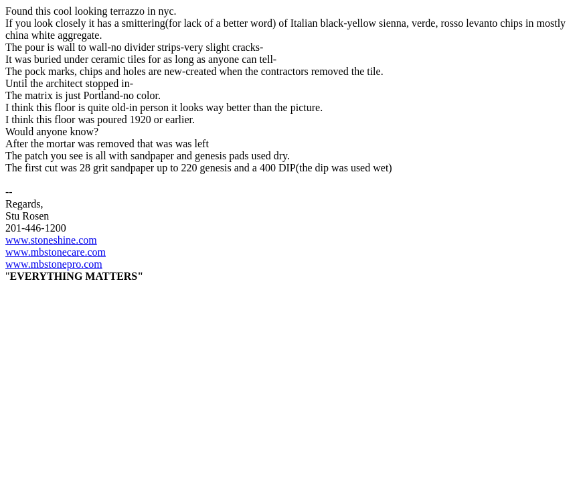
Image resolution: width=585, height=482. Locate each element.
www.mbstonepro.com (53, 264)
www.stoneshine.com (51, 240)
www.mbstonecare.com (55, 252)
